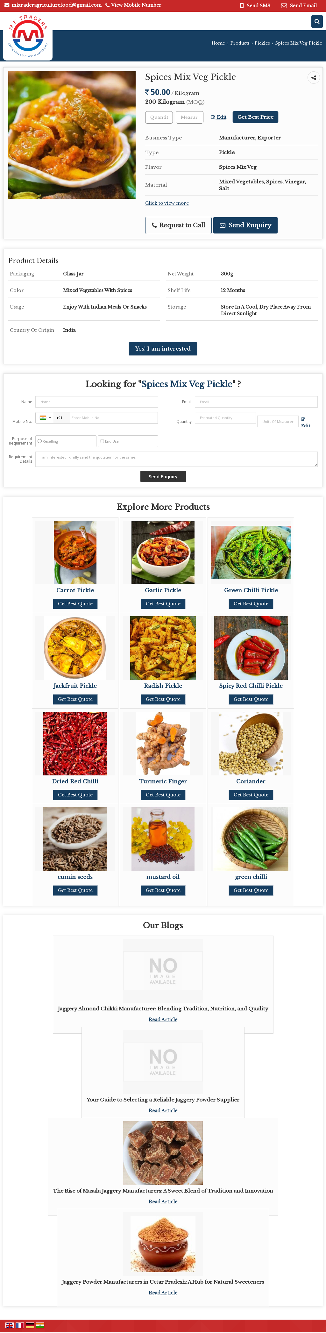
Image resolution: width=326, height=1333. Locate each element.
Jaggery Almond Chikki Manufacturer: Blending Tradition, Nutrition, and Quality (163, 1009)
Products (240, 43)
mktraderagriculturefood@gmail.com (56, 5)
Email (187, 401)
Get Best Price (255, 117)
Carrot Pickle (75, 590)
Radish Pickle (163, 686)
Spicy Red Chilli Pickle (251, 686)
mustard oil (163, 877)
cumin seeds (75, 877)
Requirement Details (20, 459)
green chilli (251, 877)
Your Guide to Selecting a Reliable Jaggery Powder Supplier (163, 1100)
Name (26, 401)
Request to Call (178, 225)
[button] (136, 5)
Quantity (184, 421)
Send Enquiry (245, 225)
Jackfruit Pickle (75, 686)
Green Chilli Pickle (251, 590)
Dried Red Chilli (75, 781)
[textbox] (189, 117)
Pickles (262, 43)
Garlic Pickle (163, 590)
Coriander (251, 781)
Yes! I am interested (163, 349)
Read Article (163, 1020)
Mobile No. (22, 421)
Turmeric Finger (163, 781)
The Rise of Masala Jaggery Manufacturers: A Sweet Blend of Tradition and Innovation (163, 1191)
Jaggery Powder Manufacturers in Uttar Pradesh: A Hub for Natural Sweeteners (163, 1282)
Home (218, 43)
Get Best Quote (75, 604)
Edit (218, 117)
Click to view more (167, 203)
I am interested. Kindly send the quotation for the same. (176, 459)
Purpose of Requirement (20, 441)
